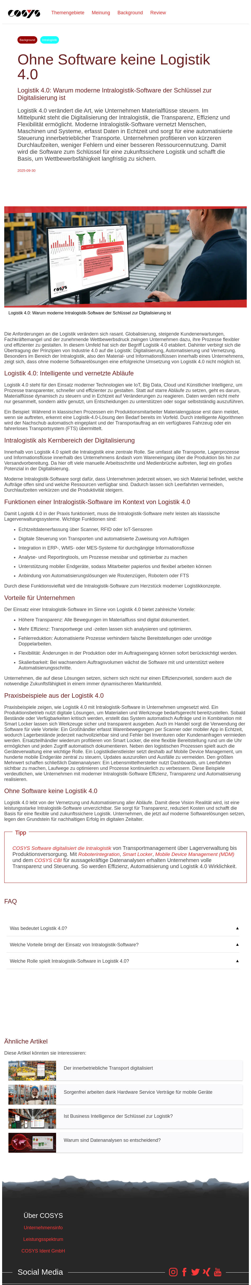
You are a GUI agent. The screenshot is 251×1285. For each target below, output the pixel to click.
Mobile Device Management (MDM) (194, 854)
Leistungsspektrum (43, 1239)
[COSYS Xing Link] (206, 1274)
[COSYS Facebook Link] (184, 1274)
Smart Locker (136, 854)
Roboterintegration (99, 854)
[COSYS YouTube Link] (217, 1274)
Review (158, 12)
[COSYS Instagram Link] (173, 1274)
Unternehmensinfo (43, 1227)
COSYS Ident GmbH (43, 1251)
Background (130, 12)
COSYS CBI (48, 860)
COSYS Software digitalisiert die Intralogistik (61, 848)
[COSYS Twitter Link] (195, 1274)
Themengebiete (67, 12)
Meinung (101, 12)
